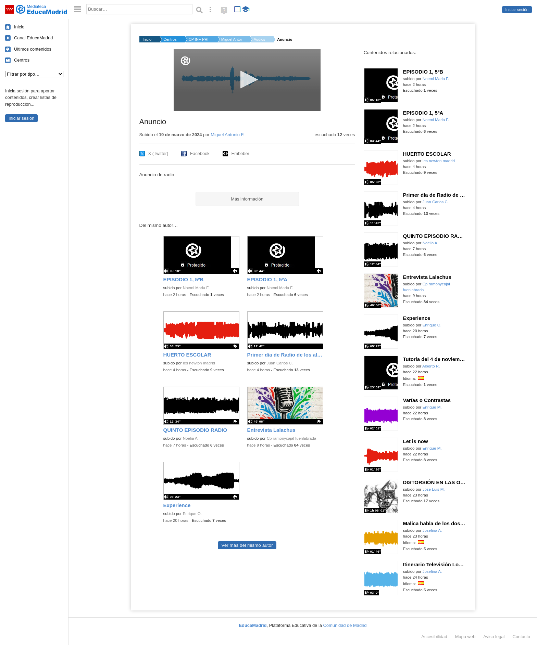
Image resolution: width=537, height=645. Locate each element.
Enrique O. (192, 514)
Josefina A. (432, 530)
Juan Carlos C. (280, 363)
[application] (247, 80)
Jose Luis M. (434, 489)
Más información (247, 199)
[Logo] (185, 60)
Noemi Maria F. (196, 288)
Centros (21, 60)
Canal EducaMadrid (33, 37)
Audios (259, 39)
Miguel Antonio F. (231, 39)
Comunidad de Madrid (345, 625)
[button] (247, 79)
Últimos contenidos (32, 49)
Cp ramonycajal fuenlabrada (291, 438)
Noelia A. (191, 438)
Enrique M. (432, 407)
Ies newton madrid (199, 363)
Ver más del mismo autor (247, 545)
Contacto (521, 636)
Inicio (19, 26)
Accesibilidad (434, 636)
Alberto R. (431, 366)
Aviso (493, 636)
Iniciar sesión (516, 10)
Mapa (465, 636)
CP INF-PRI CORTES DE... (199, 39)
